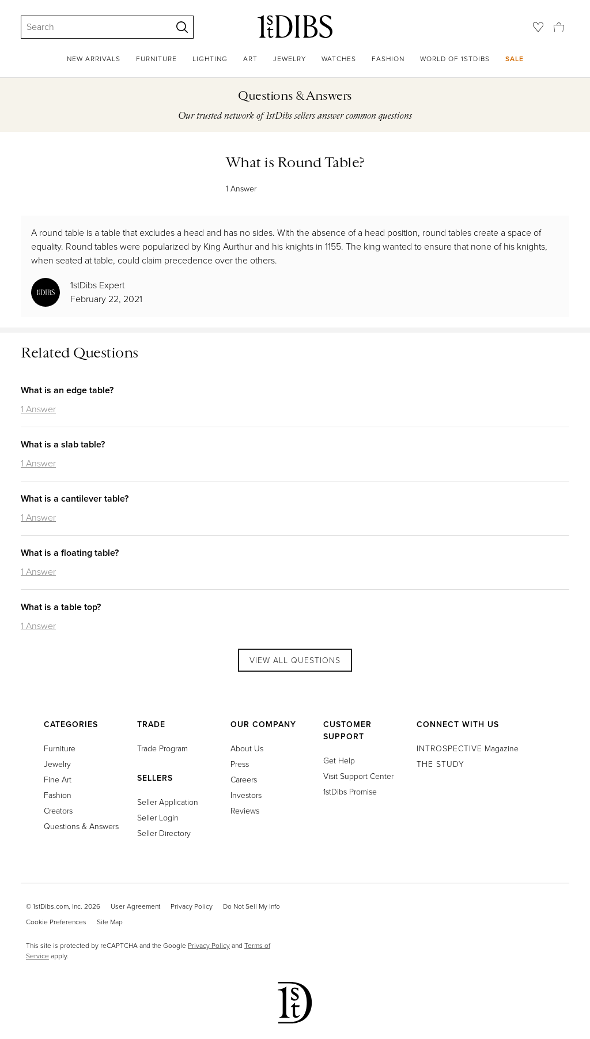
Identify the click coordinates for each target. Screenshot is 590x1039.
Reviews (244, 811)
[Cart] (559, 26)
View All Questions (295, 660)
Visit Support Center (358, 776)
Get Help (339, 761)
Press (239, 764)
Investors (246, 795)
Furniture (156, 59)
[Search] (91, 27)
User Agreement (135, 906)
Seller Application (167, 802)
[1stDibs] (295, 26)
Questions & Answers (81, 826)
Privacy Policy (192, 906)
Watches (339, 59)
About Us (246, 749)
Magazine (468, 749)
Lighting (210, 59)
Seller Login (158, 818)
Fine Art (57, 780)
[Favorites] (538, 27)
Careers (243, 780)
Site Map (110, 922)
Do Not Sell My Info (251, 906)
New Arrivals (93, 59)
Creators (58, 811)
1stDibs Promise (350, 792)
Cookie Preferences (56, 922)
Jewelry (289, 59)
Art (250, 59)
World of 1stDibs (455, 59)
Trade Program (162, 749)
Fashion (388, 59)
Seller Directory (164, 833)
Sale (514, 58)
